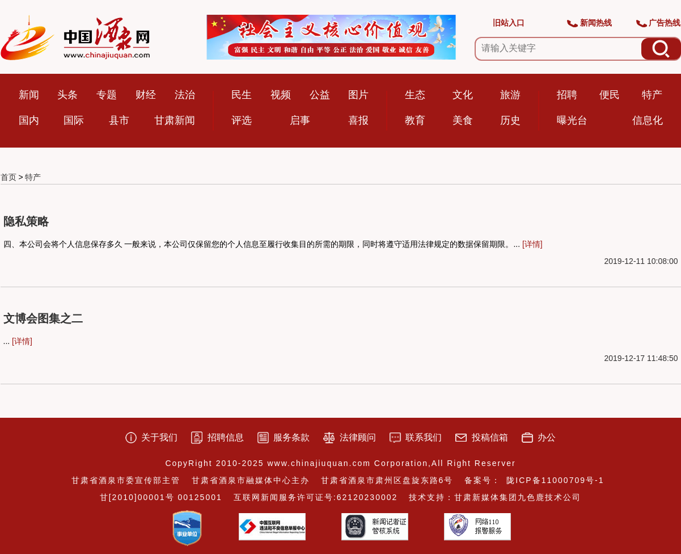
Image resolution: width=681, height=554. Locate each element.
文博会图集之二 (43, 318)
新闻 (29, 94)
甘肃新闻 (174, 120)
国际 (74, 120)
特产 (652, 94)
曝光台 (572, 120)
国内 (29, 120)
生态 (415, 94)
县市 (119, 120)
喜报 (358, 120)
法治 (185, 94)
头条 (67, 94)
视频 (280, 94)
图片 (358, 94)
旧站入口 (509, 22)
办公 (547, 437)
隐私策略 (26, 221)
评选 (241, 120)
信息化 (647, 120)
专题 (106, 94)
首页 (8, 177)
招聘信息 (226, 437)
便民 (609, 94)
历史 (510, 120)
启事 (300, 120)
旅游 (510, 94)
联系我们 (423, 437)
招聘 (567, 94)
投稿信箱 (490, 437)
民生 (241, 94)
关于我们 (159, 437)
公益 (320, 94)
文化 (462, 94)
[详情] (532, 244)
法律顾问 (358, 437)
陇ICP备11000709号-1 (555, 480)
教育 (415, 120)
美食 (462, 120)
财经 (146, 94)
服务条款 (291, 437)
